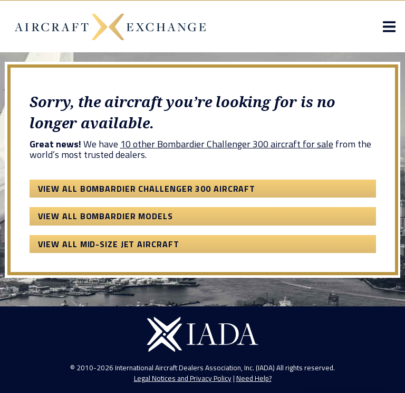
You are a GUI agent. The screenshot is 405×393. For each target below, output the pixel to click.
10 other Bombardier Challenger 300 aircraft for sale (226, 144)
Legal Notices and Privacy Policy (183, 378)
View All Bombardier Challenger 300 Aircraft (147, 188)
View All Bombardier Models (105, 216)
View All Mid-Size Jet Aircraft (108, 244)
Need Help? (254, 378)
